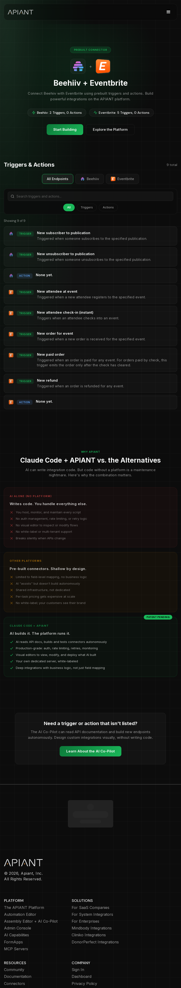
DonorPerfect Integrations (95, 914)
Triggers (87, 207)
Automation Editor (20, 887)
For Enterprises (85, 894)
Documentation (17, 949)
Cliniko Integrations (89, 907)
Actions (108, 207)
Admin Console (17, 901)
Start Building (65, 129)
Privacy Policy (84, 956)
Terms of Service (87, 970)
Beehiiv (89, 179)
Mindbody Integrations (92, 901)
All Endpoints (57, 179)
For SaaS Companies (90, 880)
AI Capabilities (16, 907)
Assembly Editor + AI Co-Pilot (31, 894)
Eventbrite (122, 179)
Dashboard (81, 949)
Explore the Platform (110, 129)
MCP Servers (16, 921)
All (69, 207)
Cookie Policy (84, 963)
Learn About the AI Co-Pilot (90, 751)
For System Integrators (92, 887)
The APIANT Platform (24, 880)
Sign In (78, 942)
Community (14, 942)
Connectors (14, 956)
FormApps (13, 914)
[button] (168, 12)
